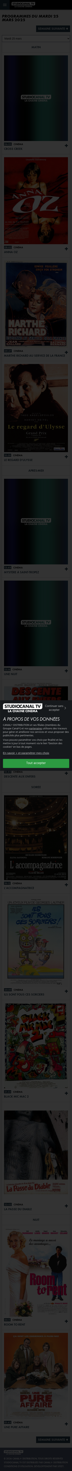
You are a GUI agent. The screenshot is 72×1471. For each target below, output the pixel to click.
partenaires (35, 728)
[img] (65, 708)
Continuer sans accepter (56, 708)
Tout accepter (36, 763)
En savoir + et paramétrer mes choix (26, 753)
